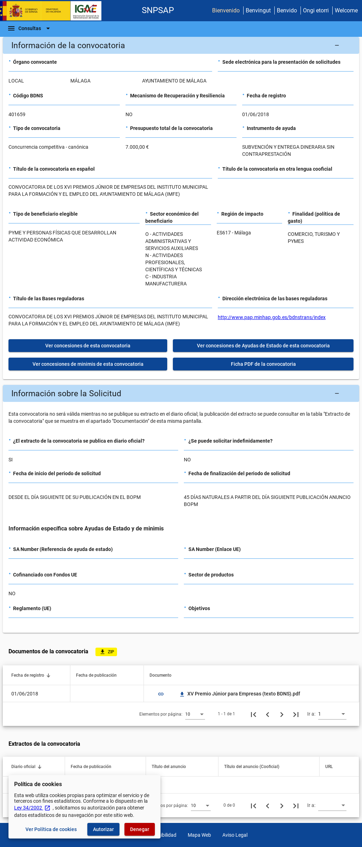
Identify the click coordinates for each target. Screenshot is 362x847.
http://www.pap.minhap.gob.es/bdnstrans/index (272, 317)
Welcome (346, 10)
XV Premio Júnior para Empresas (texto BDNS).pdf (239, 694)
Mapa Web (199, 835)
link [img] (161, 694)
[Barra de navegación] (29, 28)
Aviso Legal (234, 835)
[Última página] (296, 714)
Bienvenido (226, 10)
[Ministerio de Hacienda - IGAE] (54, 11)
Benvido (287, 10)
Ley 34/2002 (32, 808)
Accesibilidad (162, 835)
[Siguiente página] (282, 714)
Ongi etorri (316, 10)
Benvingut (258, 10)
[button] (181, 45)
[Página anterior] (268, 714)
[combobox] (195, 713)
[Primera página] (253, 714)
